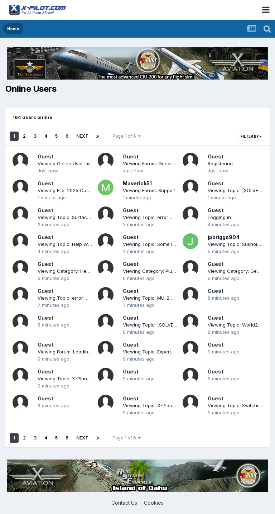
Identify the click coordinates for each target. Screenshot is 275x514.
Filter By (251, 136)
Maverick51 (137, 183)
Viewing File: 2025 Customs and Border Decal (89, 190)
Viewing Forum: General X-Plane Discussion (172, 163)
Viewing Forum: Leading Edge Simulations (84, 351)
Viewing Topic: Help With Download (77, 244)
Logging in (219, 217)
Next (82, 136)
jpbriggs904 (224, 237)
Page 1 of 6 (126, 136)
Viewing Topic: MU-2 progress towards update (175, 298)
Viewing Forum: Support (149, 190)
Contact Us (124, 503)
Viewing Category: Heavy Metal (73, 271)
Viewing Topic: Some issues (154, 244)
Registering (220, 163)
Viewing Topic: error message (156, 217)
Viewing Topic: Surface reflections (76, 217)
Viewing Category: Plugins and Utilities (166, 271)
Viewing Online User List (65, 163)
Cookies (154, 503)
